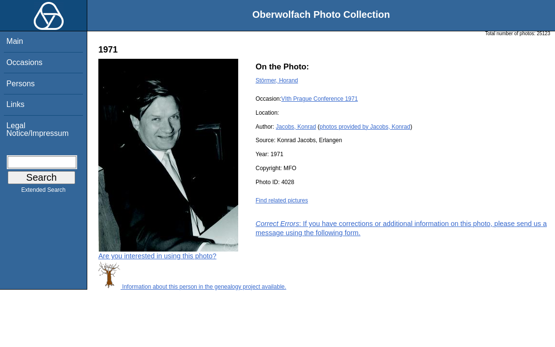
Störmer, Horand (277, 80)
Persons (20, 84)
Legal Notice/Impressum (37, 129)
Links (15, 104)
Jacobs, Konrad (296, 126)
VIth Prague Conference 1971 (319, 98)
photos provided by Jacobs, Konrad (365, 126)
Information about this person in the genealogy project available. (192, 286)
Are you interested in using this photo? (157, 256)
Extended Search (43, 192)
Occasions (24, 62)
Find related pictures (282, 200)
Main (14, 41)
